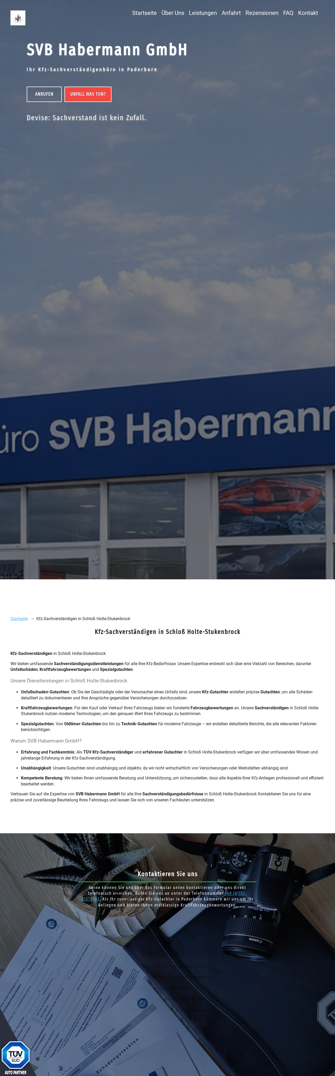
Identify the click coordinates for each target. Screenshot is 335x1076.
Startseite (144, 13)
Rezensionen (261, 13)
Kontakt (308, 13)
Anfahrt (231, 13)
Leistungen (203, 13)
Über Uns (172, 13)
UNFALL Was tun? (88, 94)
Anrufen (44, 94)
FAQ (288, 13)
